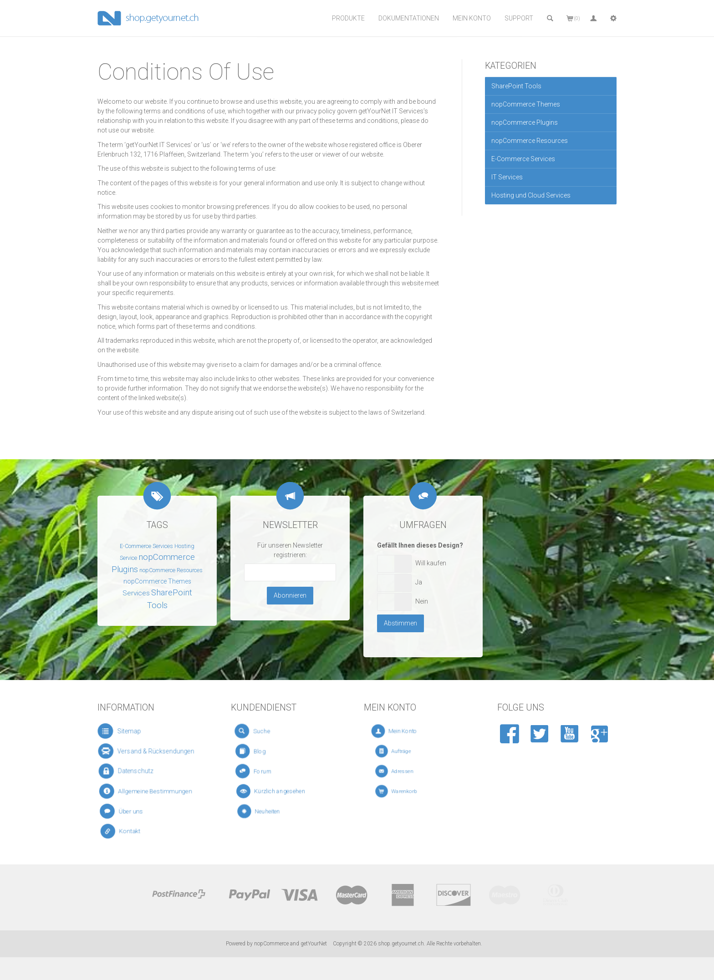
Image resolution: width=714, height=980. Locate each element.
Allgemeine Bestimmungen (148, 791)
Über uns (130, 811)
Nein (421, 601)
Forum (265, 771)
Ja (418, 582)
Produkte (348, 18)
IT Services (507, 177)
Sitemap (125, 731)
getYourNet (314, 943)
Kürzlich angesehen (277, 791)
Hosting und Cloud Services (531, 195)
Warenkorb (407, 791)
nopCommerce (271, 943)
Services (136, 593)
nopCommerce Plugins (524, 122)
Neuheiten (271, 811)
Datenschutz (132, 771)
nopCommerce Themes (525, 104)
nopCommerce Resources (529, 140)
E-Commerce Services (523, 158)
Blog (263, 751)
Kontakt (130, 831)
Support (519, 18)
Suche (263, 731)
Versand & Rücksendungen (148, 751)
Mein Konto (472, 18)
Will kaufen (430, 563)
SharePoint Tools (516, 86)
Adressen (406, 771)
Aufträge (405, 751)
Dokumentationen (408, 18)
